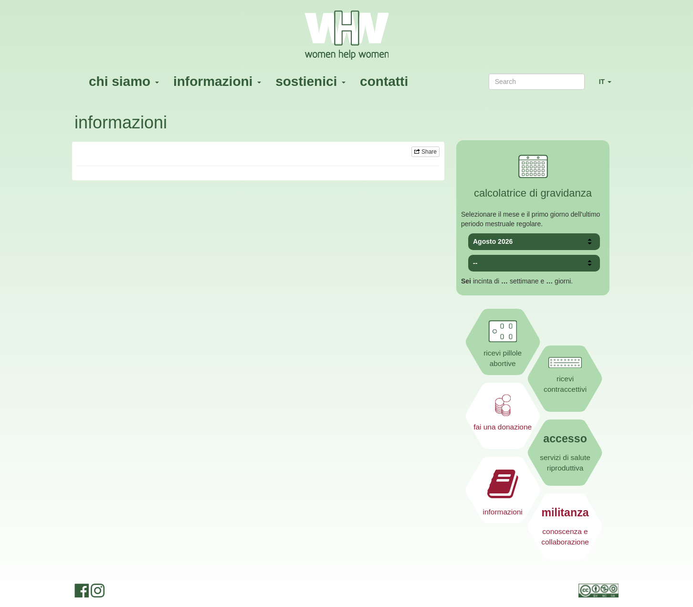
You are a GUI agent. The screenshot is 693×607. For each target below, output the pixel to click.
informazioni (217, 81)
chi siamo (124, 81)
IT (609, 86)
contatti (384, 81)
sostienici (310, 81)
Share (425, 151)
